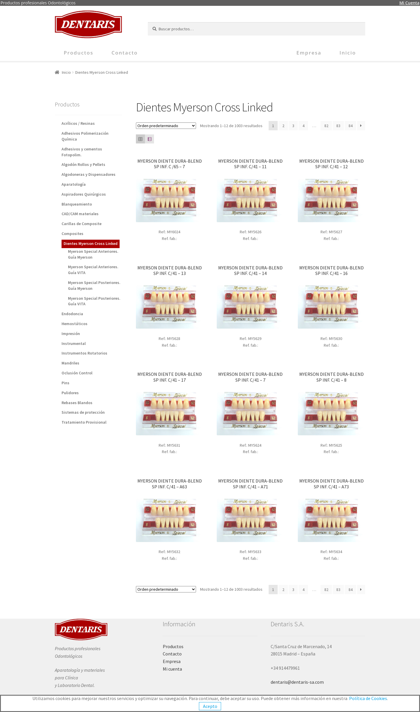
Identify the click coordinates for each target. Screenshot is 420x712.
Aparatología (74, 184)
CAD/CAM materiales (80, 213)
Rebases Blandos (77, 402)
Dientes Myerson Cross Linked (91, 243)
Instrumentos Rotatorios (84, 353)
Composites (72, 233)
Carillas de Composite (82, 223)
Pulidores (70, 392)
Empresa (308, 52)
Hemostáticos (75, 323)
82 (326, 125)
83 (338, 125)
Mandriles (70, 363)
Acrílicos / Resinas (78, 123)
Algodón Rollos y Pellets (83, 164)
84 (351, 125)
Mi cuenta (172, 669)
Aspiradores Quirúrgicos (84, 194)
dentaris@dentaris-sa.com (297, 682)
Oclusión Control (77, 373)
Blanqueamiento (77, 204)
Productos (78, 52)
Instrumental (74, 343)
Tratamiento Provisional (84, 422)
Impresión (71, 333)
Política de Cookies (368, 698)
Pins (65, 382)
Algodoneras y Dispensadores (89, 174)
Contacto (124, 52)
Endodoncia (72, 313)
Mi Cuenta (409, 3)
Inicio (348, 52)
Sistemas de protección (83, 412)
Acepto (210, 706)
